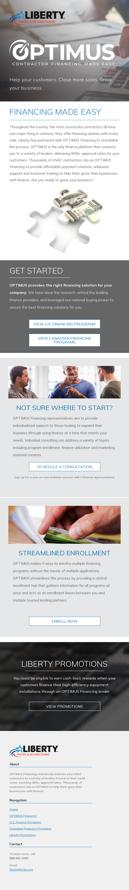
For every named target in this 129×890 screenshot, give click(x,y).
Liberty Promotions (23, 835)
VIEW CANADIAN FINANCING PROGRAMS (64, 340)
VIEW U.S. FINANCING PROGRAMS (64, 324)
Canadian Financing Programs (31, 828)
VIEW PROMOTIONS (64, 706)
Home (14, 809)
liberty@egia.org (21, 869)
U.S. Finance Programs (25, 822)
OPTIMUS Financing (23, 815)
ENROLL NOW (64, 621)
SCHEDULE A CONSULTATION (64, 467)
